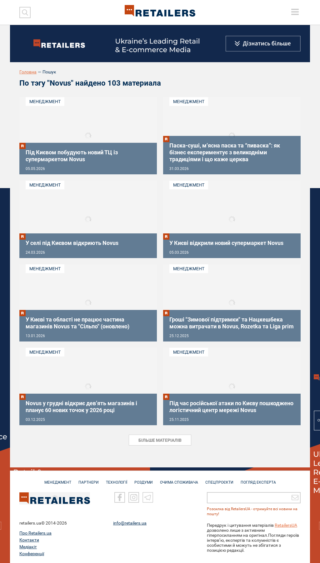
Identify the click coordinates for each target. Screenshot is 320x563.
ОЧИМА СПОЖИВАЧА (179, 479)
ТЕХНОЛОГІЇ (116, 479)
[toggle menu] (295, 12)
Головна (28, 71)
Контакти (29, 539)
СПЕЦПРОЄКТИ (219, 479)
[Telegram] (147, 497)
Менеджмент (45, 101)
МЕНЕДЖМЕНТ (57, 479)
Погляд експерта (258, 479)
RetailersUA (286, 524)
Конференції (31, 553)
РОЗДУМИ (143, 479)
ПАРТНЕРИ (88, 479)
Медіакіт (28, 546)
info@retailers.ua (130, 522)
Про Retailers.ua (35, 532)
